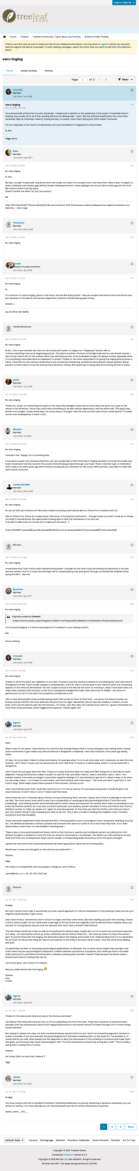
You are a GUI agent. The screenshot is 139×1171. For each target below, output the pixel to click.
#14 (132, 1010)
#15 (132, 1091)
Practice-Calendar (79, 1140)
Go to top (129, 1140)
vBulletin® (69, 1154)
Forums (33, 1140)
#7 (132, 444)
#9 (132, 557)
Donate (115, 1140)
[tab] (10, 71)
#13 (132, 899)
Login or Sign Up (124, 2)
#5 (132, 339)
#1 (132, 104)
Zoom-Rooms (100, 1140)
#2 (132, 165)
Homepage (46, 1140)
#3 (132, 237)
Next (131, 1126)
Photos (49, 70)
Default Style (14, 1140)
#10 (132, 604)
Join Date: (18, 96)
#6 (132, 394)
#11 (132, 670)
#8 (132, 499)
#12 (132, 737)
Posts (10, 70)
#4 (132, 278)
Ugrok (22, 873)
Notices (60, 1140)
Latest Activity (29, 70)
